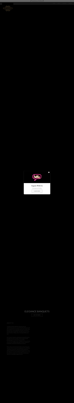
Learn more (37, 191)
